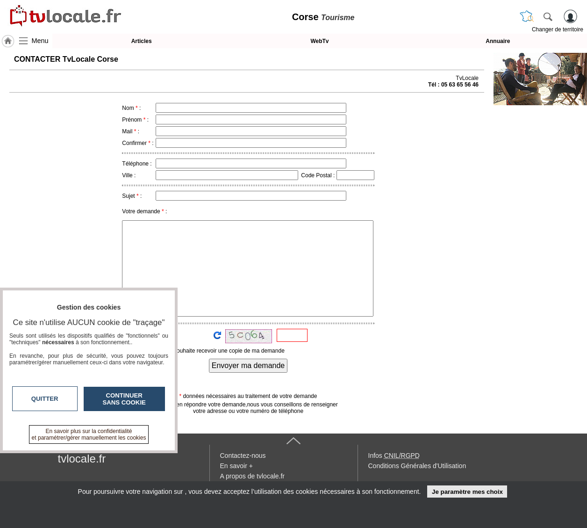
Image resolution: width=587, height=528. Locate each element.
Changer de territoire (557, 29)
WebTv (319, 41)
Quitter (44, 398)
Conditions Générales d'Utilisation (417, 466)
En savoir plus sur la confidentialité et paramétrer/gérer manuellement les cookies (89, 434)
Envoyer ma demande (248, 365)
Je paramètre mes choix (467, 491)
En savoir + (236, 466)
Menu (40, 40)
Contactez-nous (243, 455)
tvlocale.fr (82, 458)
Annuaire (498, 41)
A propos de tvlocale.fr (252, 476)
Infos (394, 455)
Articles (141, 41)
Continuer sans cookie (124, 399)
